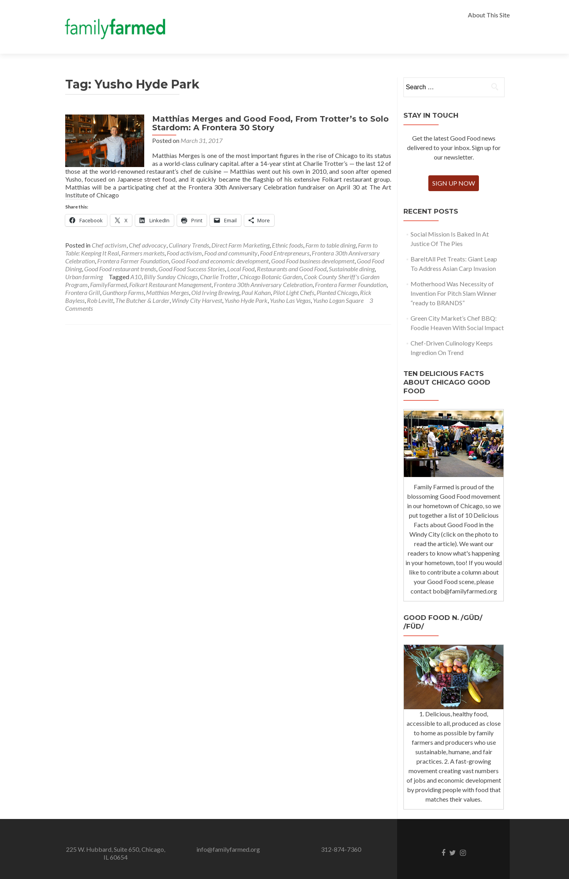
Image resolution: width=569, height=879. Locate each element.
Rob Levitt (100, 300)
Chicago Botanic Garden (270, 276)
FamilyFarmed (108, 284)
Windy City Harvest (197, 300)
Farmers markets (142, 253)
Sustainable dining (352, 268)
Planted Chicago (337, 292)
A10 (135, 276)
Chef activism (109, 245)
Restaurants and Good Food (291, 268)
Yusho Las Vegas (290, 300)
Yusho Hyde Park (246, 300)
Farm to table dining (330, 245)
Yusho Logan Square (338, 300)
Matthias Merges (167, 292)
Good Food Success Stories (191, 268)
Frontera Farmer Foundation (133, 261)
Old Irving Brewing (215, 292)
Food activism (184, 253)
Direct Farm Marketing (240, 245)
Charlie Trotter (218, 276)
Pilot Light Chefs (293, 292)
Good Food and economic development (220, 261)
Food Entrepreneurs (284, 253)
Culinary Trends (189, 245)
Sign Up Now (453, 183)
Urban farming (84, 276)
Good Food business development (312, 261)
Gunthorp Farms (123, 292)
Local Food (240, 268)
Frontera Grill (82, 292)
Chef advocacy (147, 245)
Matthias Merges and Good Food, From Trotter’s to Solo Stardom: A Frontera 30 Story (270, 123)
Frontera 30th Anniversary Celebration (263, 284)
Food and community (231, 253)
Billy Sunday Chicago (171, 276)
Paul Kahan (256, 292)
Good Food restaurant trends (120, 268)
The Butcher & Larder (142, 300)
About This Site (489, 15)
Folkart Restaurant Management (170, 284)
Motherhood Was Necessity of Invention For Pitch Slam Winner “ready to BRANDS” (454, 293)
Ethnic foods (287, 245)
